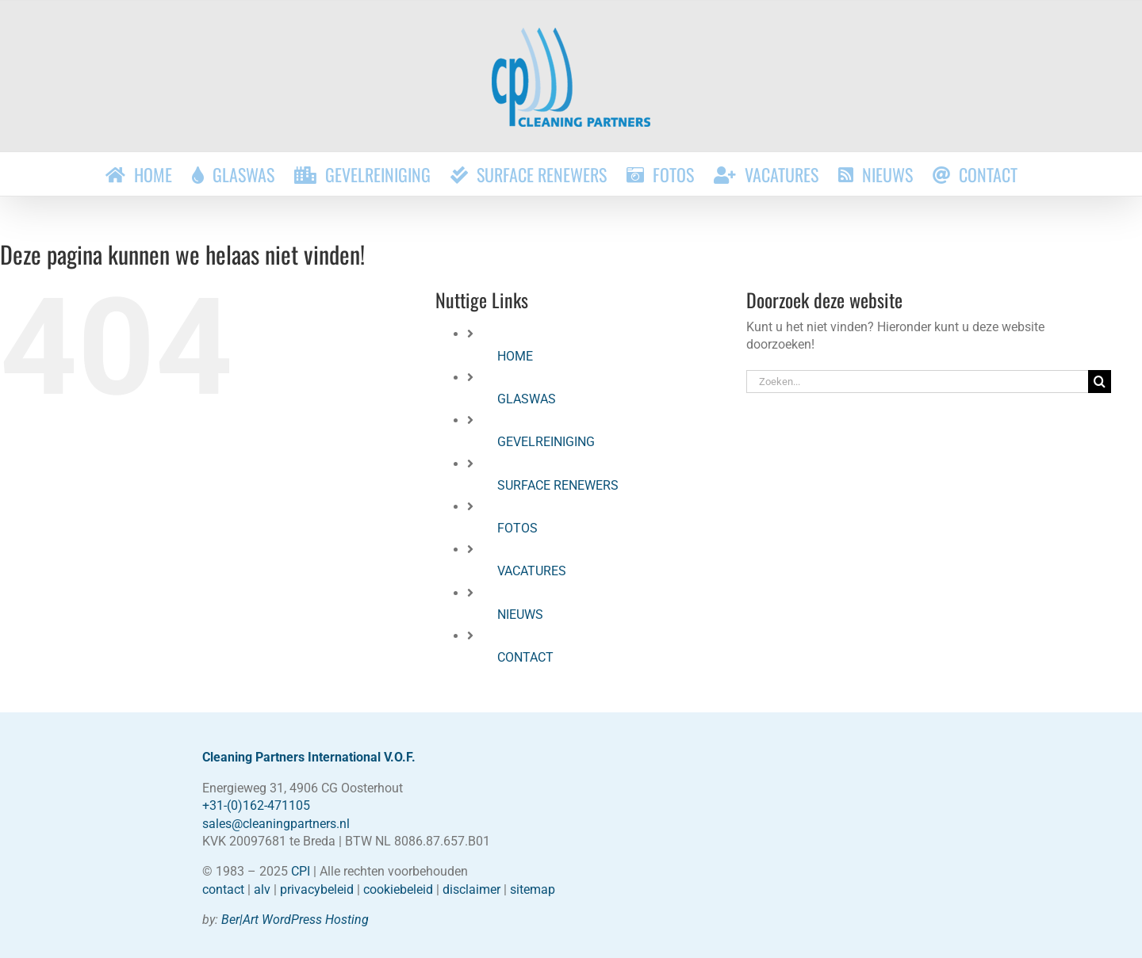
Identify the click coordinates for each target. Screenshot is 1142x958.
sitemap (532, 889)
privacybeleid (317, 889)
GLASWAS (526, 398)
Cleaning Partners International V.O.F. (309, 757)
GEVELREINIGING (546, 441)
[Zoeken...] (917, 381)
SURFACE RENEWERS (558, 485)
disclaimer (471, 889)
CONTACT (525, 657)
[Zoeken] (1099, 381)
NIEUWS (520, 614)
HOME (515, 356)
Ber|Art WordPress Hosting (295, 919)
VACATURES (531, 570)
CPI (300, 871)
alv (262, 889)
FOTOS (517, 528)
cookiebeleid (398, 889)
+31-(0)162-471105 (256, 805)
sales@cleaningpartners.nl (276, 823)
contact (223, 889)
